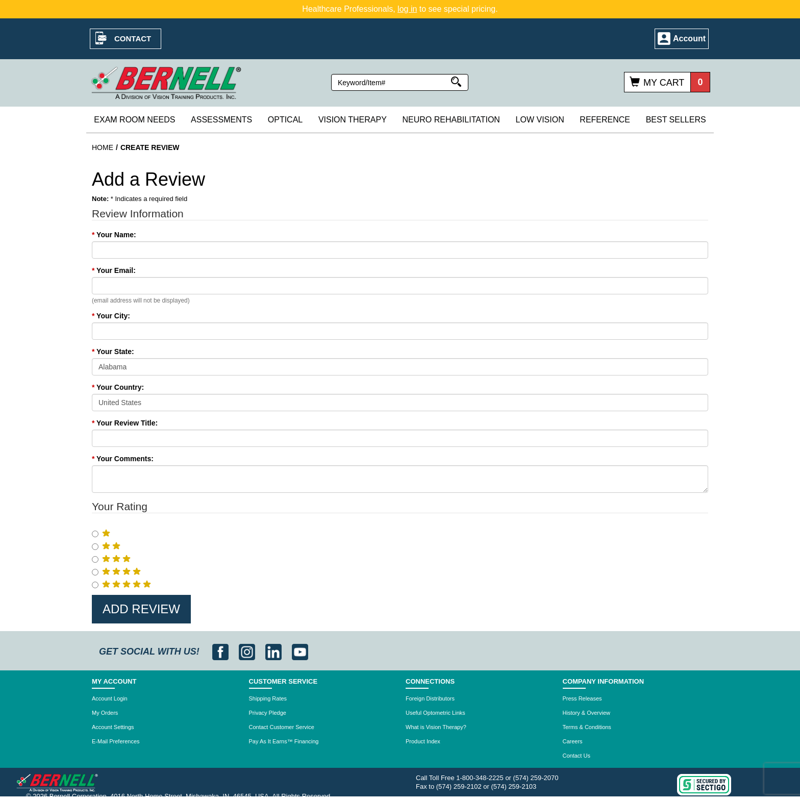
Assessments (221, 119)
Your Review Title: (125, 423)
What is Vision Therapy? (436, 727)
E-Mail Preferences (116, 741)
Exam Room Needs (134, 119)
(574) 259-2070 (536, 778)
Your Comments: (123, 459)
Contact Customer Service (281, 727)
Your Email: (114, 270)
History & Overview (587, 713)
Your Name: (114, 235)
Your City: (111, 316)
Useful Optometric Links (435, 713)
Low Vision (540, 119)
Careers (573, 741)
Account (689, 38)
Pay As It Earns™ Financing (284, 741)
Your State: (113, 351)
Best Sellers (676, 119)
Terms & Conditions (587, 727)
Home (102, 147)
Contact (132, 38)
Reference (605, 119)
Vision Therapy (352, 119)
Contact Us (576, 756)
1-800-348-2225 (480, 778)
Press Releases (582, 698)
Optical (285, 119)
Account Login (110, 698)
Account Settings (113, 727)
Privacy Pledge (267, 713)
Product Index (423, 741)
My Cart (663, 83)
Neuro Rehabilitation (450, 119)
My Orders (105, 713)
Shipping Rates (268, 698)
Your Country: (118, 387)
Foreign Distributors (430, 698)
